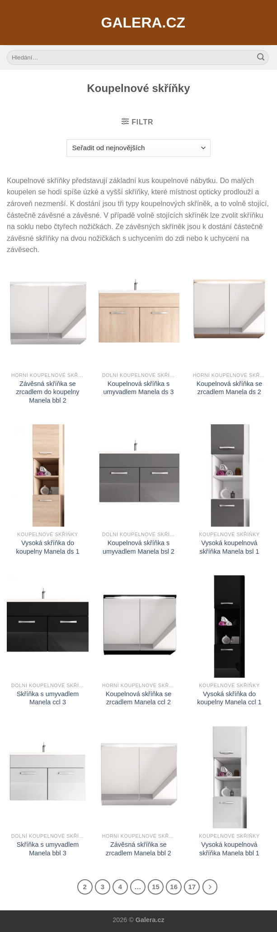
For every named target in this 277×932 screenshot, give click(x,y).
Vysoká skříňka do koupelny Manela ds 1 (47, 547)
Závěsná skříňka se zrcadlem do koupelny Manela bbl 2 (47, 392)
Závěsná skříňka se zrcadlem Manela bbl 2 (138, 849)
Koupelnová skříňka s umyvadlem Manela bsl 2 (138, 547)
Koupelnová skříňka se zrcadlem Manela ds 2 (230, 388)
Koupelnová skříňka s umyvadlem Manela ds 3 (138, 388)
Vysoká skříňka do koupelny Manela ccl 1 (229, 698)
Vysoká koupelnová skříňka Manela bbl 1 (229, 849)
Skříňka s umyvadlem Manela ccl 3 (48, 698)
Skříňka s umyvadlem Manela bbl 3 (48, 849)
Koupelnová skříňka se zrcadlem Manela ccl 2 (139, 698)
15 (156, 887)
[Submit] (260, 57)
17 (192, 887)
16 (174, 887)
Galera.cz (138, 22)
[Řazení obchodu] (138, 148)
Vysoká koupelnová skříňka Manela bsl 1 (229, 547)
